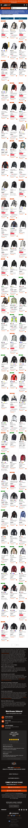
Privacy (17, 798)
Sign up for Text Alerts (15, 790)
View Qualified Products (19, 793)
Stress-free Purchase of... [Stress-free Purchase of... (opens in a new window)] (8, 746)
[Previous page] (9, 645)
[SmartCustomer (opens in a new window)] (14, 758)
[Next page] (18, 645)
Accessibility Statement (14, 825)
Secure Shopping (14, 819)
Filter (7, 18)
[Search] (19, 8)
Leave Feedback (14, 806)
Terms (14, 798)
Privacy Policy (14, 822)
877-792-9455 (17, 767)
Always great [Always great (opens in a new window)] (5, 753)
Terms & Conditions (14, 824)
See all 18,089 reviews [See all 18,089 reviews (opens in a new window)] (14, 742)
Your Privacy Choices (14, 821)
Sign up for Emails (15, 787)
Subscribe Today (8, 728)
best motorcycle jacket (5, 653)
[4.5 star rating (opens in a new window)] (14, 740)
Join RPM (6, 723)
